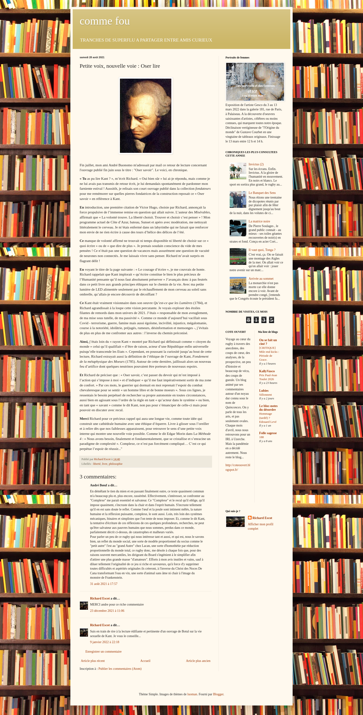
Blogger (218, 694)
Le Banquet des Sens (262, 193)
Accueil (145, 661)
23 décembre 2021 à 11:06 (107, 610)
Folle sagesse (268, 433)
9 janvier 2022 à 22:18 (104, 642)
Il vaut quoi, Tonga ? (262, 250)
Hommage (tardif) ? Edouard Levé (268, 417)
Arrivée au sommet (261, 278)
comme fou (105, 21)
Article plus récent (93, 661)
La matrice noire (259, 221)
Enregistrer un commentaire (103, 651)
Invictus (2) (256, 164)
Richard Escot (100, 598)
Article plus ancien (198, 661)
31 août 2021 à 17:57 (103, 584)
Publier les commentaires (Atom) (119, 668)
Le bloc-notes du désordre (268, 407)
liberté (96, 463)
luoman (192, 694)
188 (261, 437)
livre (104, 463)
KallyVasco (267, 371)
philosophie (115, 463)
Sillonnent (265, 394)
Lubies (264, 390)
